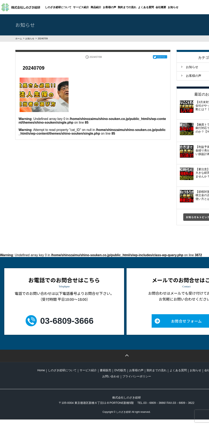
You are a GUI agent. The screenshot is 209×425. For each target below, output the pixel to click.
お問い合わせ (110, 376)
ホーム (18, 38)
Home (41, 370)
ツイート (161, 57)
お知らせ (173, 7)
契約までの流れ (127, 7)
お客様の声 (109, 7)
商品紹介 (96, 7)
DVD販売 (120, 370)
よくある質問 (146, 7)
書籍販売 (105, 370)
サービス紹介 (81, 7)
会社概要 (161, 7)
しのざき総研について (58, 7)
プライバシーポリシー (136, 376)
